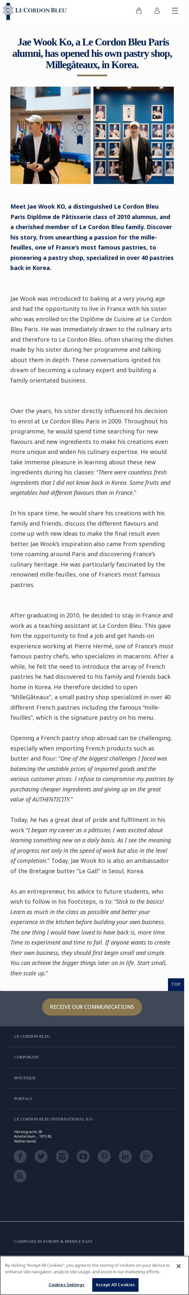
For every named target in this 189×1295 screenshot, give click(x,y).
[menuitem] (139, 11)
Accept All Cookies (115, 1285)
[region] (94, 1275)
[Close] (179, 1266)
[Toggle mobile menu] (175, 11)
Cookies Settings (66, 1285)
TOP (176, 984)
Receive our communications (92, 1006)
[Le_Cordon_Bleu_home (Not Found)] (36, 11)
